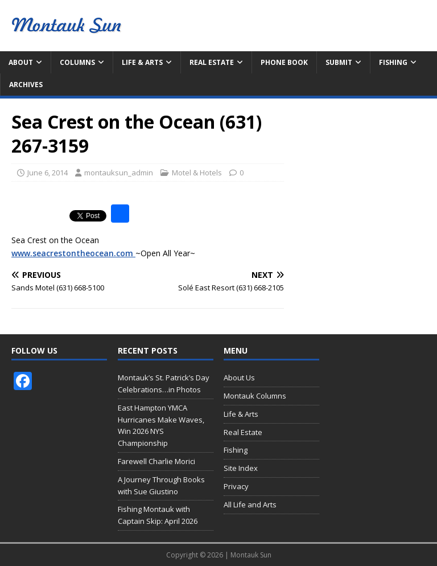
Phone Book (284, 62)
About (21, 62)
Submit (338, 62)
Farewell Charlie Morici (156, 461)
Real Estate (211, 62)
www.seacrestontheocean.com (73, 253)
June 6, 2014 (47, 172)
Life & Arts (142, 62)
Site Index (241, 468)
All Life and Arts (250, 504)
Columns (77, 62)
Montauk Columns (255, 396)
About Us (239, 377)
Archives (26, 84)
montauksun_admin (118, 172)
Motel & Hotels (197, 172)
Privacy (236, 486)
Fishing (393, 62)
